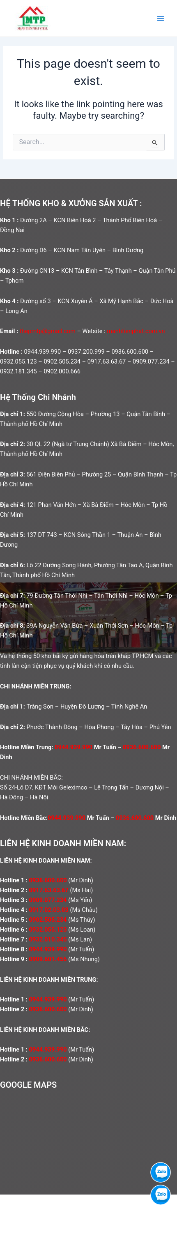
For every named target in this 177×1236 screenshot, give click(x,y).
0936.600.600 (142, 747)
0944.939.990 (73, 747)
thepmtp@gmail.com (48, 331)
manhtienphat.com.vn (136, 331)
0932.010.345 (48, 939)
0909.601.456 (48, 959)
